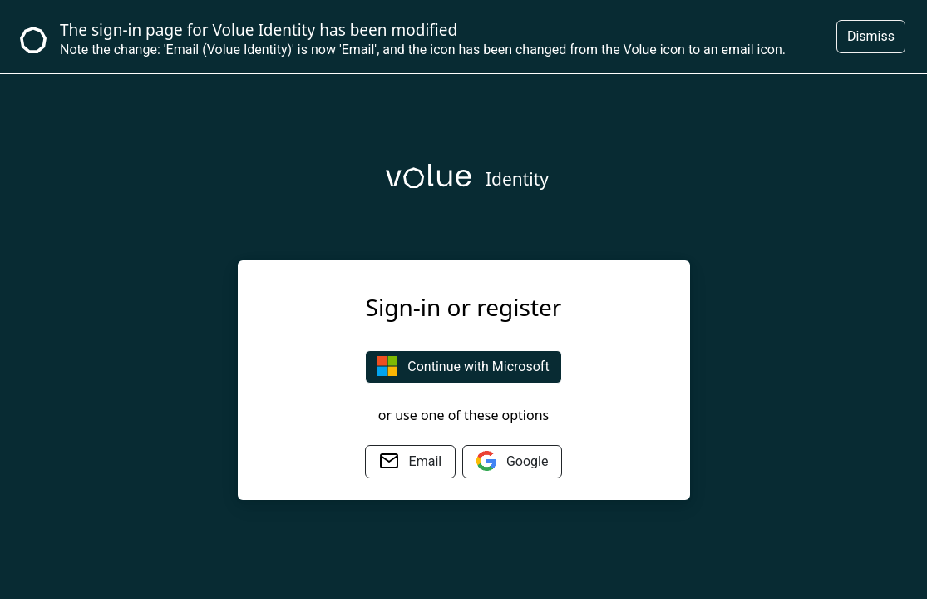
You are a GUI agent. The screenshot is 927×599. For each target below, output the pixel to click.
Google (512, 461)
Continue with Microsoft (463, 366)
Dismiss (871, 36)
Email (410, 461)
